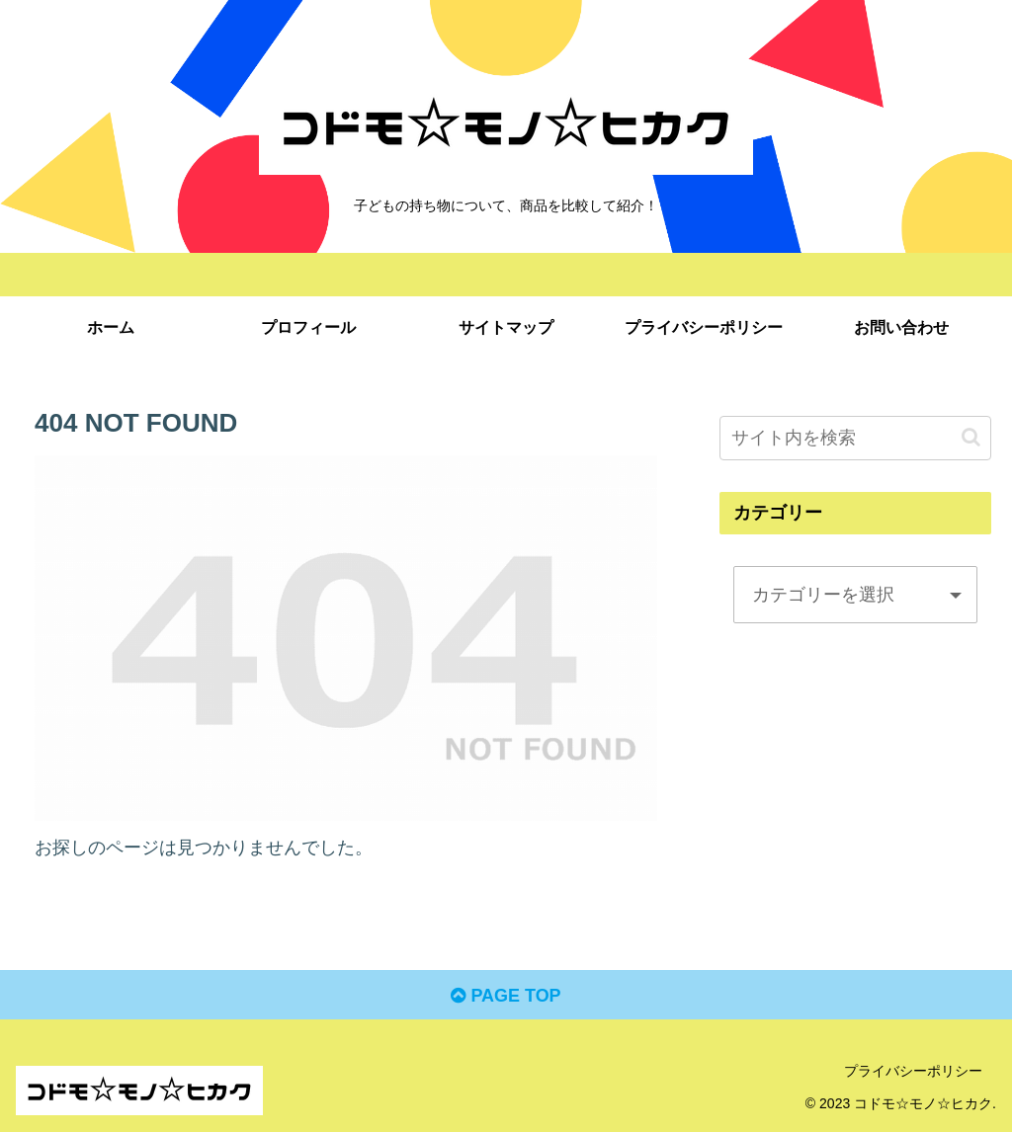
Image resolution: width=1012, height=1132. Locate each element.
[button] (971, 437)
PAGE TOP (505, 996)
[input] (854, 438)
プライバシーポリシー (913, 1071)
